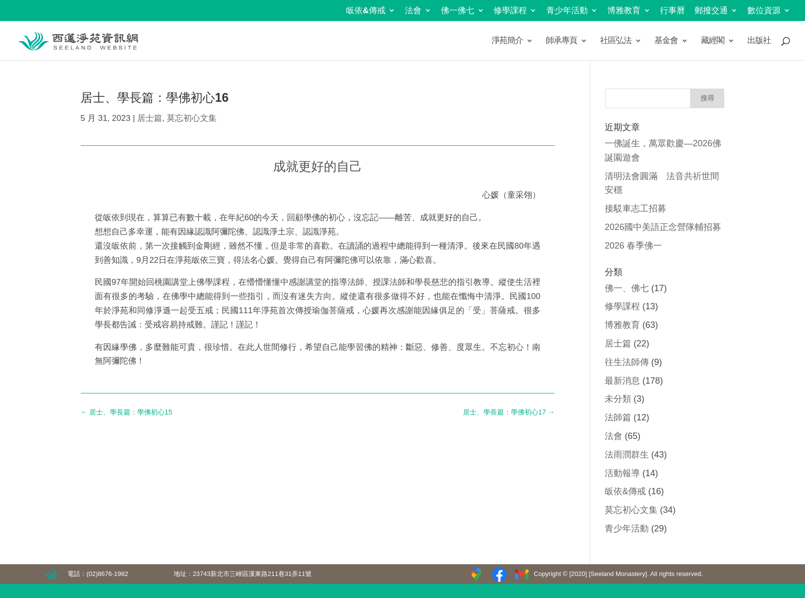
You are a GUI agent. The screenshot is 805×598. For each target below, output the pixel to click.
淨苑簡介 (507, 41)
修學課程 (510, 10)
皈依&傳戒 (365, 10)
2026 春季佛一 (633, 246)
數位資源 (764, 10)
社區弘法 (615, 41)
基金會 (666, 41)
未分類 (618, 399)
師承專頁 (561, 41)
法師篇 (618, 417)
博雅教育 (624, 10)
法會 (413, 10)
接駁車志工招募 (636, 208)
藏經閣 (712, 41)
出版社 (759, 41)
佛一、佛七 (627, 288)
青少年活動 (567, 10)
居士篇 (149, 118)
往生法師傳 (627, 362)
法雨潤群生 (627, 455)
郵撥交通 (711, 10)
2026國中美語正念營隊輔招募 (663, 227)
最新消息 (622, 381)
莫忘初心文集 (192, 118)
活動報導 (622, 473)
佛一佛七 (457, 10)
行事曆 (672, 10)
